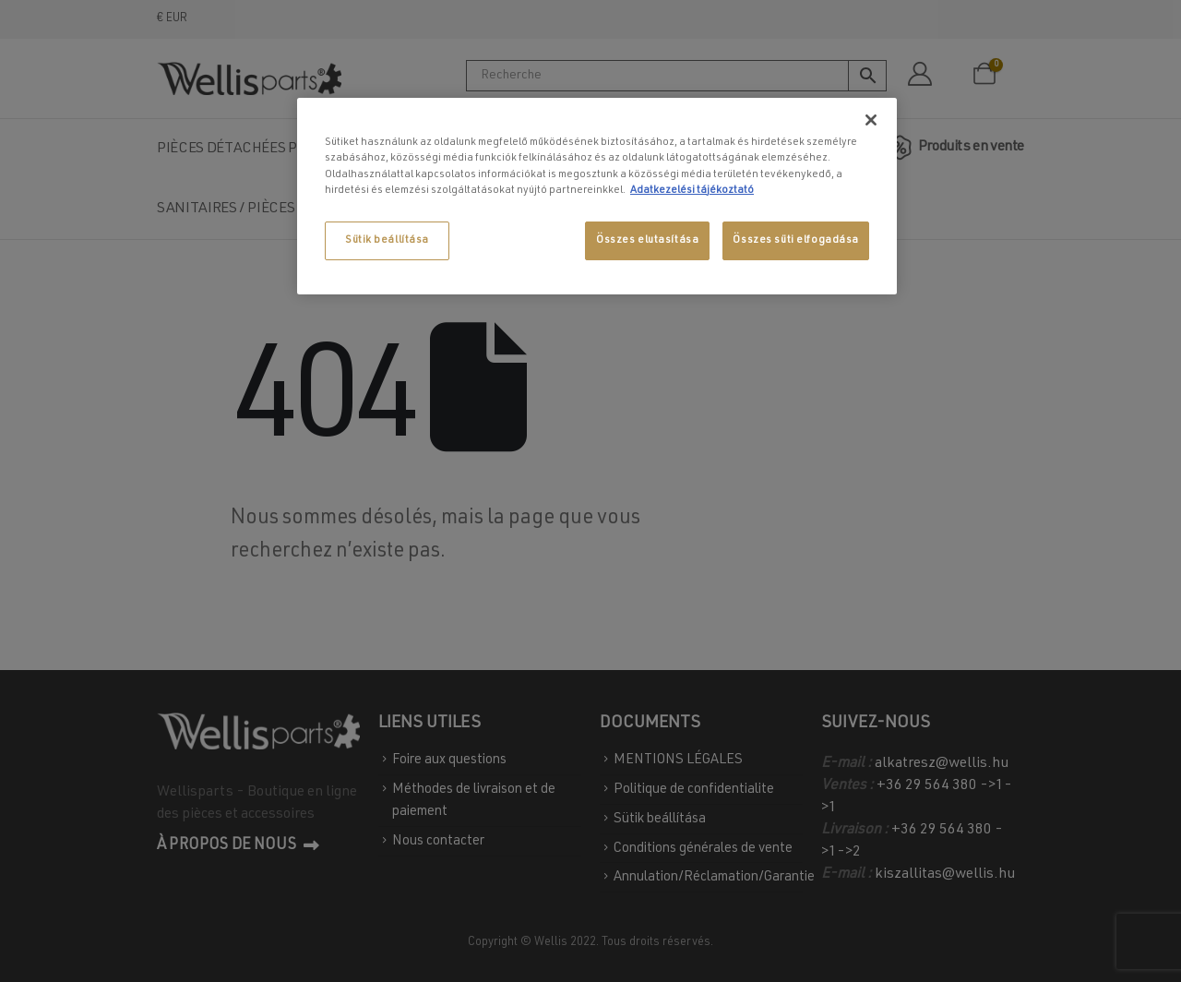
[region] (597, 195)
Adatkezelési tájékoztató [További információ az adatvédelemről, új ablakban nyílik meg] (692, 191)
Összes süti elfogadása (796, 240)
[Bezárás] (871, 120)
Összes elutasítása (647, 240)
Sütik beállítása (387, 240)
